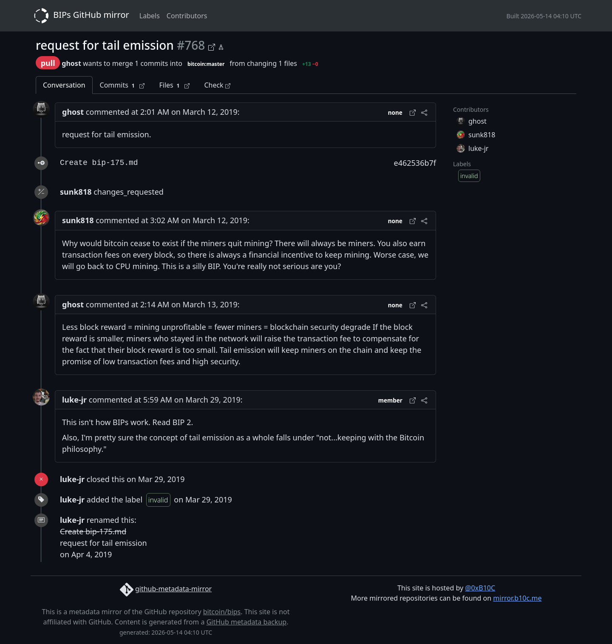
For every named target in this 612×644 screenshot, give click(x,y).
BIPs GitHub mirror (80, 16)
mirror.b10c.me (517, 598)
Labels (149, 15)
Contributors (187, 15)
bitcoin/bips (222, 611)
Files (174, 85)
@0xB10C (480, 588)
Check (217, 85)
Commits (122, 85)
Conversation (64, 85)
